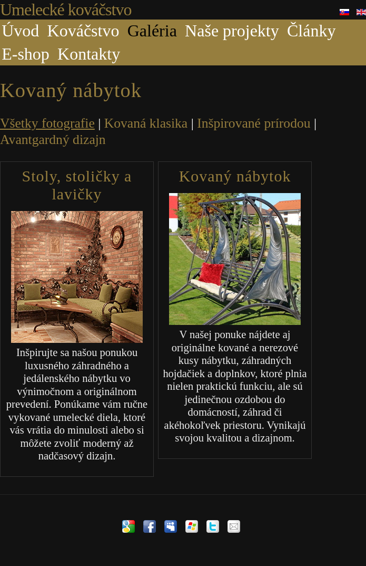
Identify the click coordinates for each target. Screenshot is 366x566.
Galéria (152, 30)
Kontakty (88, 53)
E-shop (26, 53)
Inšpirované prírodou (253, 123)
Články (311, 30)
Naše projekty (232, 30)
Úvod (20, 30)
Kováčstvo (83, 30)
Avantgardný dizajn (53, 139)
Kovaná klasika (146, 123)
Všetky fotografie (47, 123)
